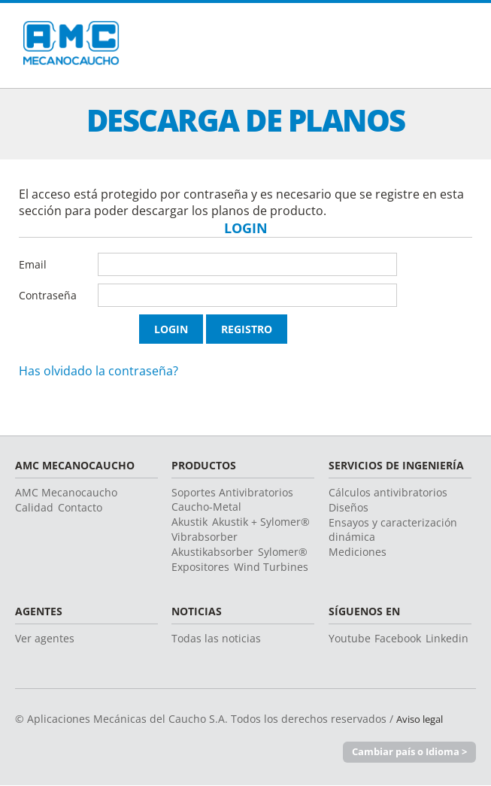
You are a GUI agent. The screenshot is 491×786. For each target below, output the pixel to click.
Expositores (200, 567)
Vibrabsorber (204, 537)
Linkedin (447, 638)
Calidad (34, 507)
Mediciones (357, 552)
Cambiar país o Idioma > (409, 752)
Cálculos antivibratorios (388, 492)
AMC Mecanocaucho (66, 492)
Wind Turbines (271, 567)
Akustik (189, 521)
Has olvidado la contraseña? (98, 371)
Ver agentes (44, 638)
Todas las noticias (216, 638)
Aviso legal (423, 719)
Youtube (350, 638)
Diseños (348, 507)
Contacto (80, 507)
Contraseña (48, 295)
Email (33, 264)
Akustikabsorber (212, 552)
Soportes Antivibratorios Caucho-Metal (232, 499)
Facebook (397, 638)
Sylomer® (283, 552)
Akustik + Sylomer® (261, 521)
